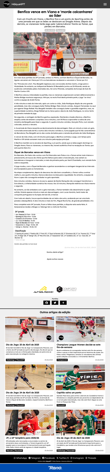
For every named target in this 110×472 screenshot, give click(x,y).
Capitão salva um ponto (69, 392)
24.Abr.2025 (49, 30)
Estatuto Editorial (67, 461)
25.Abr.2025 (49, 360)
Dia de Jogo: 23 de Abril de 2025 (73, 438)
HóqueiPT (48, 461)
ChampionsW (62, 360)
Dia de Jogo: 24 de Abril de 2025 (22, 392)
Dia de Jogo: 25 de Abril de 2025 (22, 344)
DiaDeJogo (11, 360)
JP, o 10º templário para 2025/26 (22, 438)
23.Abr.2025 (99, 405)
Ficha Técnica (57, 461)
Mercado (10, 451)
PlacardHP (60, 30)
